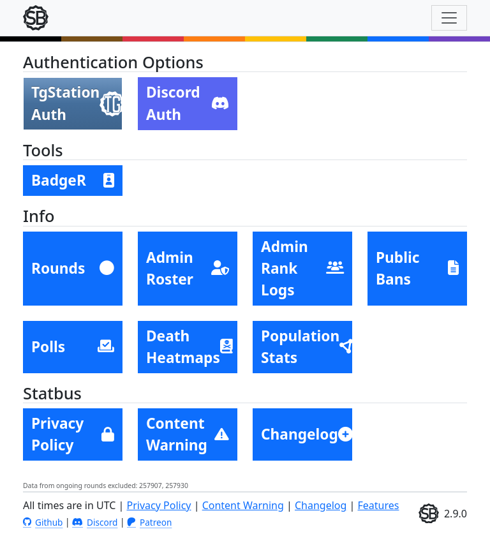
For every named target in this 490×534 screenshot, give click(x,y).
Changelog (320, 505)
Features (378, 505)
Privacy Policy (159, 505)
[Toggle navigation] (449, 18)
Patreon (149, 522)
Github (43, 522)
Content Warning (243, 505)
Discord (94, 522)
